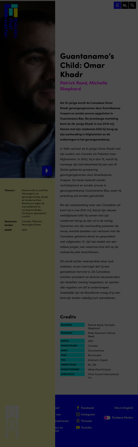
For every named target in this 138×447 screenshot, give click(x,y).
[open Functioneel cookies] (132, 409)
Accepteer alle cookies (110, 431)
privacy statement (97, 398)
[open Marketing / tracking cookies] (132, 419)
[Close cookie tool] (133, 386)
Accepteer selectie (110, 441)
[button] (106, 409)
